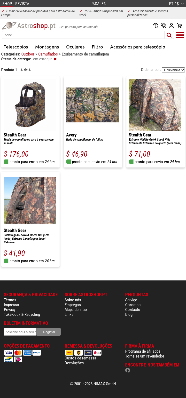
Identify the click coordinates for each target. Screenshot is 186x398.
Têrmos (10, 299)
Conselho (133, 304)
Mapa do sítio (76, 309)
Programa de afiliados (143, 351)
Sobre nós (73, 299)
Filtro (97, 46)
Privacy (10, 309)
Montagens (47, 46)
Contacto (132, 309)
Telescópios (16, 46)
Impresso (11, 304)
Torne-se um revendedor (144, 356)
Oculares (75, 46)
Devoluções (74, 362)
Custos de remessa (80, 358)
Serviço (131, 299)
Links (69, 314)
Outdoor (28, 54)
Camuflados (48, 54)
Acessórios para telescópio (137, 46)
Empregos (73, 304)
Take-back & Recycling (22, 314)
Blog (128, 314)
